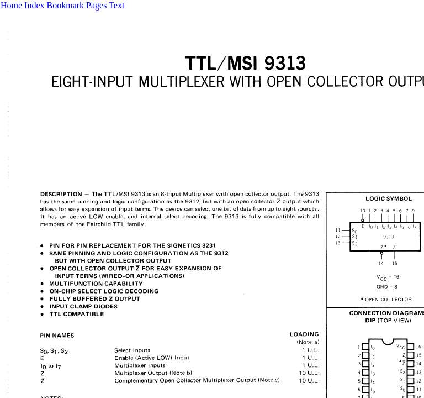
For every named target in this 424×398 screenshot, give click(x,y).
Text (116, 5)
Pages (96, 5)
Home (11, 5)
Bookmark (65, 5)
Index (34, 5)
